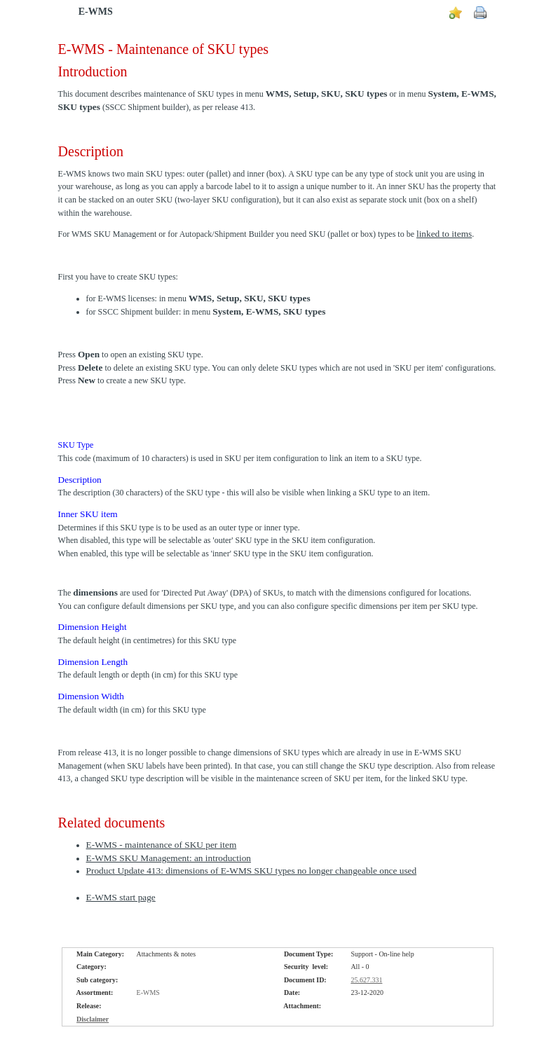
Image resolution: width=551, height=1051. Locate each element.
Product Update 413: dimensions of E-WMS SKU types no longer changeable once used (251, 870)
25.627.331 (366, 980)
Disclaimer (92, 1019)
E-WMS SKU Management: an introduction (168, 858)
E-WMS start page (121, 897)
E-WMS (96, 11)
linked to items (444, 233)
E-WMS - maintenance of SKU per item (161, 844)
